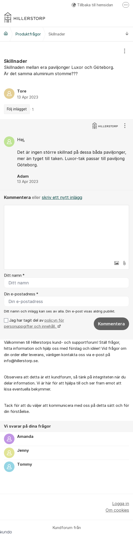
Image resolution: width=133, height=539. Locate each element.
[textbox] (66, 231)
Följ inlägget (17, 109)
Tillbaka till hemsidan (92, 5)
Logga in (120, 503)
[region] (66, 80)
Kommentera (111, 323)
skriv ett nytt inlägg (62, 197)
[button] (116, 263)
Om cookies (117, 510)
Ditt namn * (14, 275)
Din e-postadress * (21, 294)
